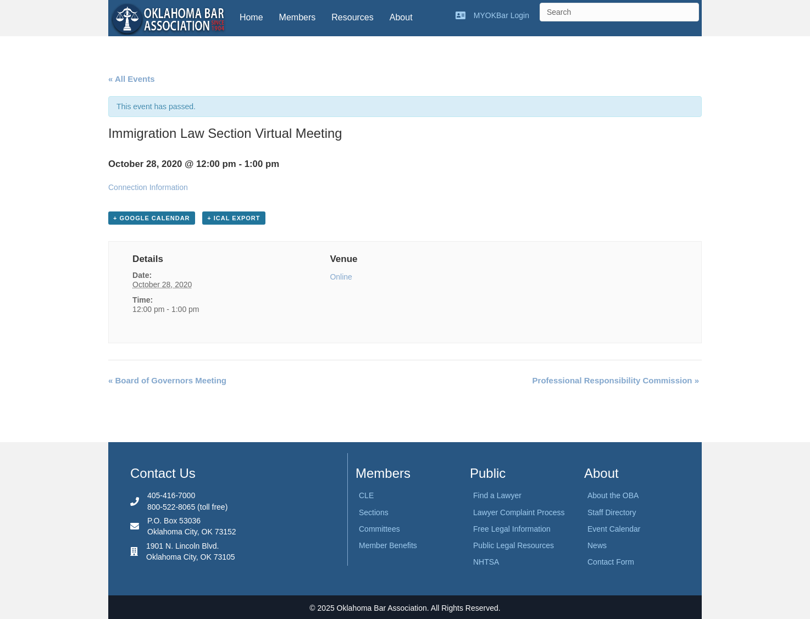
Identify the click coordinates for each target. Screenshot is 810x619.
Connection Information (148, 187)
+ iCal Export (233, 218)
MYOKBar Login (501, 15)
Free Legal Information (512, 529)
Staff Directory (611, 512)
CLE (366, 495)
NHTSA (486, 561)
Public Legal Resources (513, 545)
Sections (374, 512)
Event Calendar (614, 529)
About (401, 17)
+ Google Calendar (151, 218)
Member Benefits (388, 545)
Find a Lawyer (497, 495)
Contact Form (610, 561)
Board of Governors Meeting (167, 380)
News (597, 545)
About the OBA (613, 495)
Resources (352, 17)
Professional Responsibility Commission (615, 380)
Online (341, 276)
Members (297, 17)
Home (251, 17)
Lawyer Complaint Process (519, 512)
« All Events (131, 78)
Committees (379, 529)
